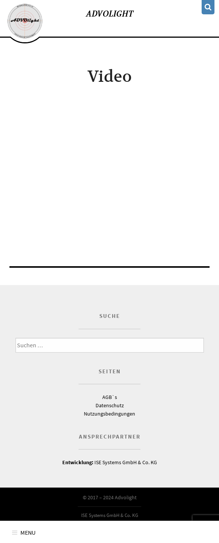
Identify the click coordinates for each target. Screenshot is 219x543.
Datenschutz (110, 405)
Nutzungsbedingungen (109, 413)
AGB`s (109, 397)
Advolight (109, 14)
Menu (27, 532)
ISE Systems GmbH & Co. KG (109, 462)
